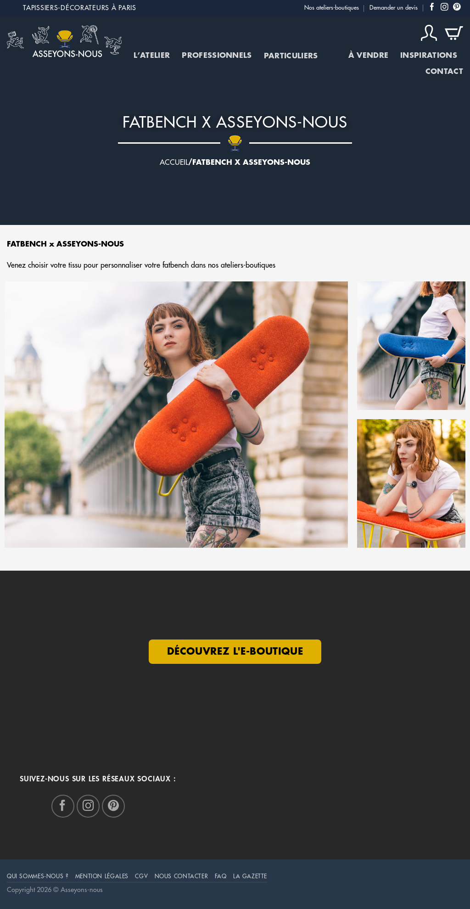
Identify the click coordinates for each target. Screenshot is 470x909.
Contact (444, 71)
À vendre (368, 55)
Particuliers (300, 56)
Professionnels (217, 55)
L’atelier (152, 55)
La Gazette (250, 876)
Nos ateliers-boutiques (331, 8)
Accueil (174, 162)
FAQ (221, 876)
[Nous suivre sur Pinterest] (457, 7)
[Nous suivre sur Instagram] (444, 7)
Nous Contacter (181, 876)
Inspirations (428, 55)
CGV (141, 876)
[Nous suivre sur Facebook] (432, 7)
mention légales (102, 876)
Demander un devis (393, 8)
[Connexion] (429, 33)
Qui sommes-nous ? (37, 876)
